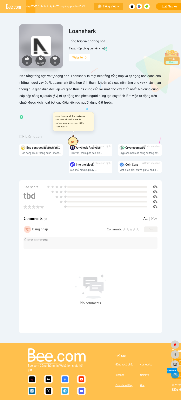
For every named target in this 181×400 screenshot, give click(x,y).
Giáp (142, 385)
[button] (72, 121)
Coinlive (144, 375)
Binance (119, 375)
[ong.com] (175, 344)
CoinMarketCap (124, 385)
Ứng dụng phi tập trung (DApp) (50, 6)
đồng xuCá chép (124, 364)
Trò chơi (40, 6)
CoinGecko (146, 364)
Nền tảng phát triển (70, 6)
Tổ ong (60, 6)
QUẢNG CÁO (79, 6)
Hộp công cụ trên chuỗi (91, 48)
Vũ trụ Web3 (31, 6)
